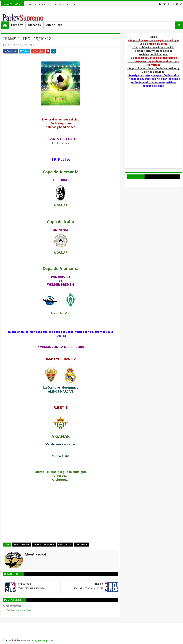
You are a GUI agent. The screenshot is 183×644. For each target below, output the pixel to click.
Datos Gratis (64, 544)
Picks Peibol (81, 544)
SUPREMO (26, 640)
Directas (34, 25)
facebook (73, 4)
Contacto (59, 4)
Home (29, 4)
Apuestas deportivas (43, 544)
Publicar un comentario (19, 610)
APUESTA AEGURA (21, 544)
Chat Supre (54, 25)
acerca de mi (42, 4)
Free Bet (17, 25)
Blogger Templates (42, 640)
